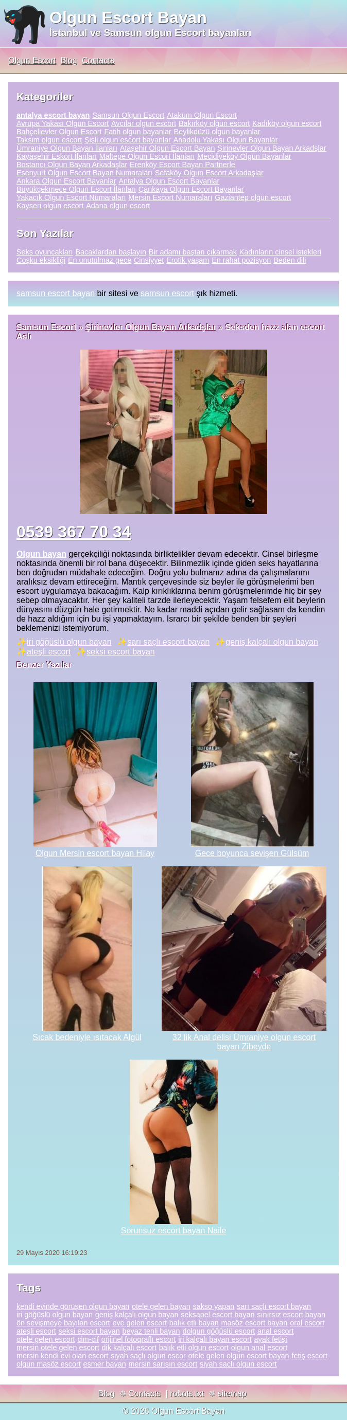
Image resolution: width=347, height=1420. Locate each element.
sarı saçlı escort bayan (168, 642)
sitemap (232, 1393)
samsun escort (167, 293)
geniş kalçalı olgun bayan (271, 642)
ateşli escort (49, 651)
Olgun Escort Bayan (128, 17)
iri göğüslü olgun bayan (69, 642)
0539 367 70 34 (73, 531)
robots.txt (187, 1393)
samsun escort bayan (55, 293)
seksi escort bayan (120, 651)
